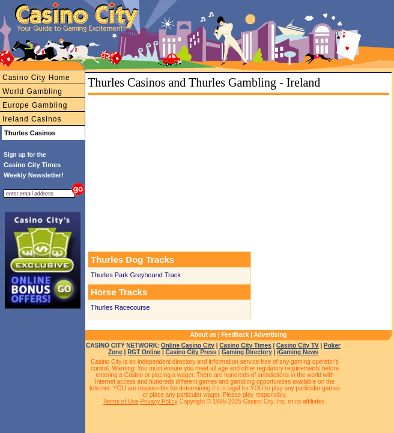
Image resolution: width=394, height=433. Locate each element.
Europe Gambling (34, 105)
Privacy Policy (158, 401)
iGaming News (297, 352)
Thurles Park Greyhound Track (136, 274)
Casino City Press (191, 352)
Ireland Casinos (31, 119)
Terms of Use (121, 401)
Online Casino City (187, 345)
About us (203, 334)
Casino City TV (297, 345)
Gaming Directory (247, 352)
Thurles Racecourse (120, 307)
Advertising (269, 334)
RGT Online (143, 352)
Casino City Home (36, 77)
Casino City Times (245, 345)
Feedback (235, 334)
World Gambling (32, 91)
